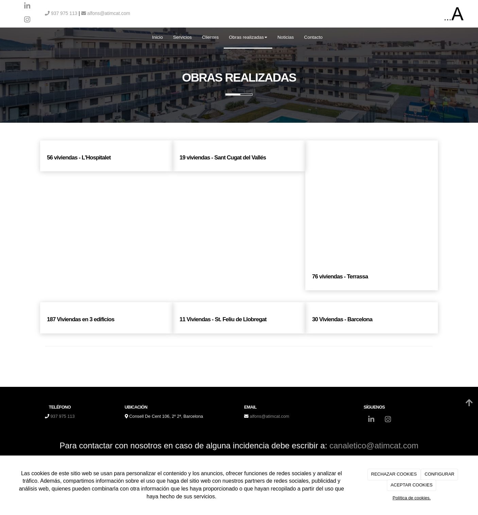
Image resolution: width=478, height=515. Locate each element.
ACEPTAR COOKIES (411, 484)
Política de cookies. (412, 497)
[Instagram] (27, 20)
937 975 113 (61, 13)
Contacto (313, 37)
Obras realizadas (248, 37)
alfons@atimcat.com (105, 13)
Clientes (210, 37)
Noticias (285, 37)
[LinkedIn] (27, 7)
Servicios (182, 37)
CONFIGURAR (439, 474)
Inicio (157, 37)
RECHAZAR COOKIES (394, 474)
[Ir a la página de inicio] (3, 37)
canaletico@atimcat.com (374, 445)
